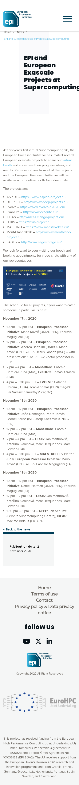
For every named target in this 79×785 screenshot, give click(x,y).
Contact (44, 600)
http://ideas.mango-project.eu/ (41, 217)
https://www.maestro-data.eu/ (47, 227)
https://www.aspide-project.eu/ (44, 197)
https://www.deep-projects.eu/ (46, 202)
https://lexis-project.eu (35, 222)
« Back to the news (16, 529)
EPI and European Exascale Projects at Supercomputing (36, 38)
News (20, 31)
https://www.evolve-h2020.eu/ (42, 207)
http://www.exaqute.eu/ (40, 212)
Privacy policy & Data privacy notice (44, 609)
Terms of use (44, 594)
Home (7, 31)
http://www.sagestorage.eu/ (41, 242)
